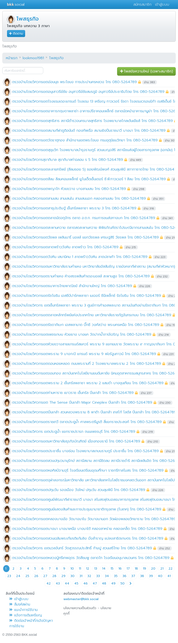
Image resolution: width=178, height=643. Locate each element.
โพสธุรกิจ (28, 19)
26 (36, 576)
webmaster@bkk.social (81, 599)
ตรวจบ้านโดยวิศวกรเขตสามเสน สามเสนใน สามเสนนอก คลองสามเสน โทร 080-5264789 (79, 198)
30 (72, 576)
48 (104, 583)
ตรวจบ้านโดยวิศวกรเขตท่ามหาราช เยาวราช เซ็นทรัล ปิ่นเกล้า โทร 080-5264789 (73, 392)
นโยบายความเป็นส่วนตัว (79, 608)
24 (18, 576)
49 (113, 583)
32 (89, 576)
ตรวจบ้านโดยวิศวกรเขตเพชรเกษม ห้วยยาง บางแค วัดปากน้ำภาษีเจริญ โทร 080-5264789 (81, 334)
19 (144, 568)
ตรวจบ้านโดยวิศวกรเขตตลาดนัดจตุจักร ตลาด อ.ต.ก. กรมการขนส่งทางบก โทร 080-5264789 (83, 218)
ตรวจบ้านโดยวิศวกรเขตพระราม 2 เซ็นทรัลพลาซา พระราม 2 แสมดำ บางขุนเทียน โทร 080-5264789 (88, 383)
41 (169, 576)
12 (87, 568)
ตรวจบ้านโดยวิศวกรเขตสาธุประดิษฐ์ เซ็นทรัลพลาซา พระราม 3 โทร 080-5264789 (74, 208)
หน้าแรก (11, 58)
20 (153, 568)
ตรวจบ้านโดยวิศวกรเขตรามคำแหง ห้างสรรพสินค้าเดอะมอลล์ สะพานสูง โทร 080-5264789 (81, 276)
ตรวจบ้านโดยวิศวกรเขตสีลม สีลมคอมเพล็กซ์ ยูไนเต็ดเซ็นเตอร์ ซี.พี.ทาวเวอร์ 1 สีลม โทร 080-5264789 (89, 179)
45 (76, 583)
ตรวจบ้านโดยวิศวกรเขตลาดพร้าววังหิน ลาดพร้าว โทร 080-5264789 (65, 247)
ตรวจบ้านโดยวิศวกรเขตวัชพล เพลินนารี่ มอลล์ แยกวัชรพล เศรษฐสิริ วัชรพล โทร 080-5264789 (85, 237)
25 (27, 576)
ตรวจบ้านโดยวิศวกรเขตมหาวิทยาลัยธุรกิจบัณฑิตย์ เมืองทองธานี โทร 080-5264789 (76, 441)
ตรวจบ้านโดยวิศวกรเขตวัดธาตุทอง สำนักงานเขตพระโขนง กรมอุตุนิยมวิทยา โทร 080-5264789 (85, 140)
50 (122, 583)
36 (124, 576)
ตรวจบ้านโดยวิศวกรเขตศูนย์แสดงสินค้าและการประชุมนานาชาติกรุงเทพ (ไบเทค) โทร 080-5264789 (86, 509)
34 (107, 576)
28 (54, 576)
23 (9, 576)
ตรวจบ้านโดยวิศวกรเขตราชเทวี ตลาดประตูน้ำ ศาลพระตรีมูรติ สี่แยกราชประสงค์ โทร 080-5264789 (87, 422)
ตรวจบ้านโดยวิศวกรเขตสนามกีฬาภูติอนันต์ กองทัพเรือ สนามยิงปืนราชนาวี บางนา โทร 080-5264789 (89, 130)
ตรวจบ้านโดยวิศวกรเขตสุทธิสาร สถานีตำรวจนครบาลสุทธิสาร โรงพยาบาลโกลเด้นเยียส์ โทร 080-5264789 (92, 121)
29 (63, 576)
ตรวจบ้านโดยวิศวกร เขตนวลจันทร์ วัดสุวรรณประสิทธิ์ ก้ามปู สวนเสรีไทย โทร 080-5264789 (82, 548)
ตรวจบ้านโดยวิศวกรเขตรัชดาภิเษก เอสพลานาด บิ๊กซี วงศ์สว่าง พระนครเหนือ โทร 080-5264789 (85, 324)
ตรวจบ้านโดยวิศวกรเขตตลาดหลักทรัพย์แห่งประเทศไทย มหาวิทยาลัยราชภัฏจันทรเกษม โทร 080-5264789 (91, 315)
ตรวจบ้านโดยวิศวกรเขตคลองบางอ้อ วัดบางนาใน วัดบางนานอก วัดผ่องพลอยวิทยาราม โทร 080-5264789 (94, 519)
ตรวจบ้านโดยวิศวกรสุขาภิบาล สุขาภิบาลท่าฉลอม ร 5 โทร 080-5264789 (67, 159)
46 (85, 583)
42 (48, 583)
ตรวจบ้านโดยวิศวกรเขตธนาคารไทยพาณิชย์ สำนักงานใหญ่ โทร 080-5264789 (72, 286)
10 (72, 568)
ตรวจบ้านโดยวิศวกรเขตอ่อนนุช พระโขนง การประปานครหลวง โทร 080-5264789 (74, 82)
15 (112, 568)
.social (15, 4)
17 (128, 568)
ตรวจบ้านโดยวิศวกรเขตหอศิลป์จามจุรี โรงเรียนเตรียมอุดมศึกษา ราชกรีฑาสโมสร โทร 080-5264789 (88, 470)
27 (45, 576)
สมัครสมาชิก (142, 4)
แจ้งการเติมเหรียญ (25, 615)
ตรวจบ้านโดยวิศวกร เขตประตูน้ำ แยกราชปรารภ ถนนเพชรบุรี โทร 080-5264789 (73, 431)
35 (116, 576)
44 (67, 583)
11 (80, 568)
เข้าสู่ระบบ (162, 4)
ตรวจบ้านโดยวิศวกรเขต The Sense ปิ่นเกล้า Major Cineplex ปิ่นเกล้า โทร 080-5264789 (82, 402)
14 (104, 568)
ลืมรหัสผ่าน (19, 604)
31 (80, 576)
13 (95, 568)
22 (170, 568)
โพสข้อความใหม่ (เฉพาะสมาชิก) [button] (146, 71)
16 (120, 568)
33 (98, 576)
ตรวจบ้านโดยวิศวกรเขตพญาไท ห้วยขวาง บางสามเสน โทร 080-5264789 (69, 189)
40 (160, 576)
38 (142, 576)
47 (95, 583)
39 (151, 576)
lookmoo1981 (33, 58)
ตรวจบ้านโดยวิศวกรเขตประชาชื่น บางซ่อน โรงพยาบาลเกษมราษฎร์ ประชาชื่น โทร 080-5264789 (85, 451)
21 (162, 568)
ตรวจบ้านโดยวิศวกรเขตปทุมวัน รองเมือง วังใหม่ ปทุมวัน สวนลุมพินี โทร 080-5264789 (78, 490)
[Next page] (130, 583)
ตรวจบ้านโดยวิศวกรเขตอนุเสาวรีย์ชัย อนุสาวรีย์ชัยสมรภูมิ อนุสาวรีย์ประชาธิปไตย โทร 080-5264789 (88, 91)
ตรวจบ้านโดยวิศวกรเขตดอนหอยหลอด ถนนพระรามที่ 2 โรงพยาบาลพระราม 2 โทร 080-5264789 (86, 363)
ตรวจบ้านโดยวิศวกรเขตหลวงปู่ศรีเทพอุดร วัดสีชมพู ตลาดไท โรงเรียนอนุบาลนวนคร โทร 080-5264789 (90, 558)
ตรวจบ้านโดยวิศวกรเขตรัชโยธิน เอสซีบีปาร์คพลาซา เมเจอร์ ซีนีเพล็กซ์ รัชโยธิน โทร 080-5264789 (86, 295)
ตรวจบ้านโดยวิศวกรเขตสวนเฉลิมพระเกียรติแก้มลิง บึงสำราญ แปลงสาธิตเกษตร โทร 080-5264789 (87, 538)
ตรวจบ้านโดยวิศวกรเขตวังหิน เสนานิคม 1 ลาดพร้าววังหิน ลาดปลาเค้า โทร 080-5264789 (79, 257)
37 (133, 576)
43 (58, 583)
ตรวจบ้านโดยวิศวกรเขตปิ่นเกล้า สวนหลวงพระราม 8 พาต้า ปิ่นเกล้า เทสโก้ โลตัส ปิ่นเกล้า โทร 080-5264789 (94, 412)
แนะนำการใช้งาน (23, 610)
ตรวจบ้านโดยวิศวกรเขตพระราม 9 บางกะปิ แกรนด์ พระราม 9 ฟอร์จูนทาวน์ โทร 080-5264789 (84, 354)
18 (136, 568)
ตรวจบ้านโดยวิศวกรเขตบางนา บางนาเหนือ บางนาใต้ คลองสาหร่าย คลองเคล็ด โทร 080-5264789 (87, 528)
